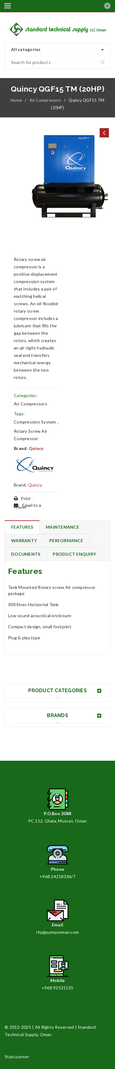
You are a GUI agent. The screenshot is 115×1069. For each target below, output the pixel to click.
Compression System (35, 421)
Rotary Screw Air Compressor (30, 434)
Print (22, 498)
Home (16, 100)
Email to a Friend (27, 506)
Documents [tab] (25, 554)
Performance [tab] (66, 540)
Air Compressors (45, 100)
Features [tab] (22, 527)
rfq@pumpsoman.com (57, 932)
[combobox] (57, 49)
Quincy (36, 448)
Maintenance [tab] (62, 527)
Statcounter (17, 1056)
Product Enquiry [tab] (74, 554)
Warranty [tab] (24, 540)
